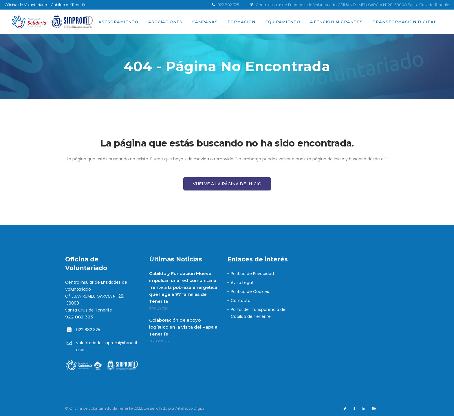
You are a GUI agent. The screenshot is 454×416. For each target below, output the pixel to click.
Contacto (240, 300)
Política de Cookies (250, 291)
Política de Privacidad (252, 273)
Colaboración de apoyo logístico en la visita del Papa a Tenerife (183, 327)
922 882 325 (79, 317)
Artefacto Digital (190, 408)
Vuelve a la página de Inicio (227, 183)
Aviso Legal (242, 282)
